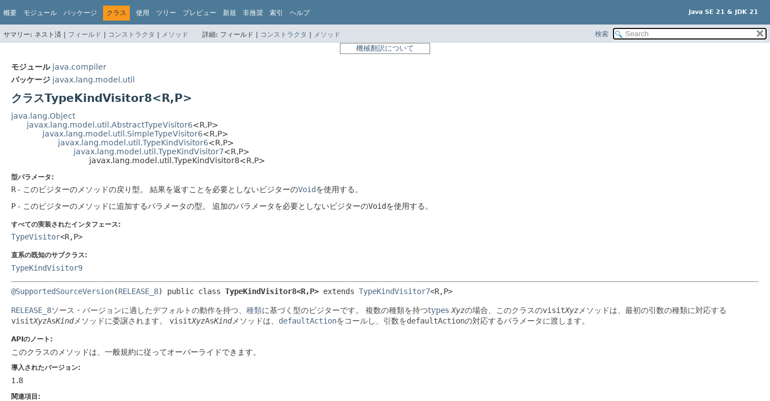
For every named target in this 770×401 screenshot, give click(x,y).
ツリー (166, 13)
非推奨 (253, 13)
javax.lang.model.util (93, 79)
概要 (10, 13)
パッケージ (80, 13)
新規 (229, 13)
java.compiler (79, 66)
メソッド (175, 34)
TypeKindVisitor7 (394, 291)
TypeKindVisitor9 (46, 267)
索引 (276, 13)
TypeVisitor (35, 236)
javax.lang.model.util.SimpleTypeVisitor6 (122, 133)
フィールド (84, 34)
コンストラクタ (131, 34)
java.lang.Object (43, 115)
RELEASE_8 (138, 291)
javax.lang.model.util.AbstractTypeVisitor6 (110, 124)
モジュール (40, 13)
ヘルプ (300, 13)
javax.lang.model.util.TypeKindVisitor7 (149, 151)
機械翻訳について (385, 48)
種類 (254, 310)
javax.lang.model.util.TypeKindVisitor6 (133, 142)
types (438, 310)
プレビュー (199, 13)
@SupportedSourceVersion (62, 291)
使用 (142, 13)
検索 (601, 34)
